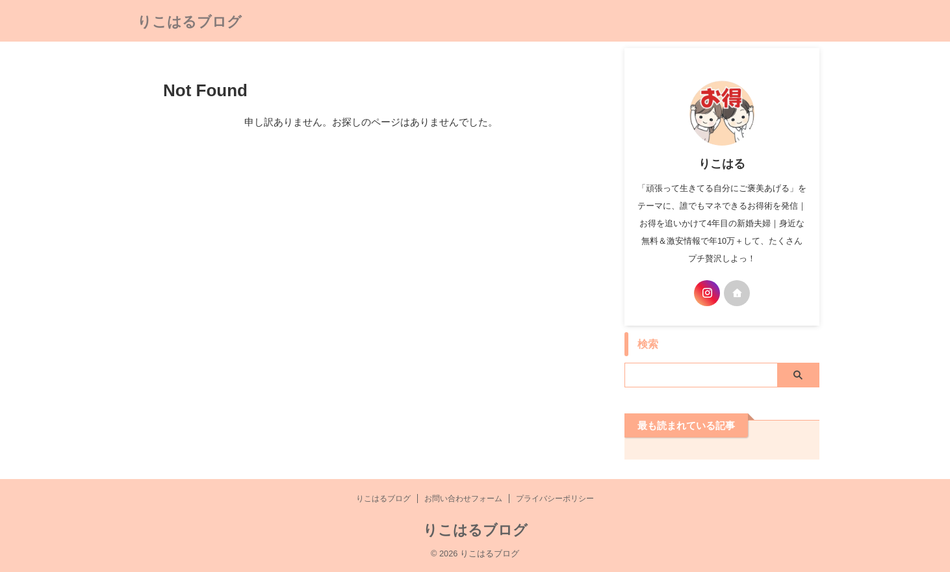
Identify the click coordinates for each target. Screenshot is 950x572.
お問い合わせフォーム (463, 498)
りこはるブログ (189, 22)
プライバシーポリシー (555, 498)
